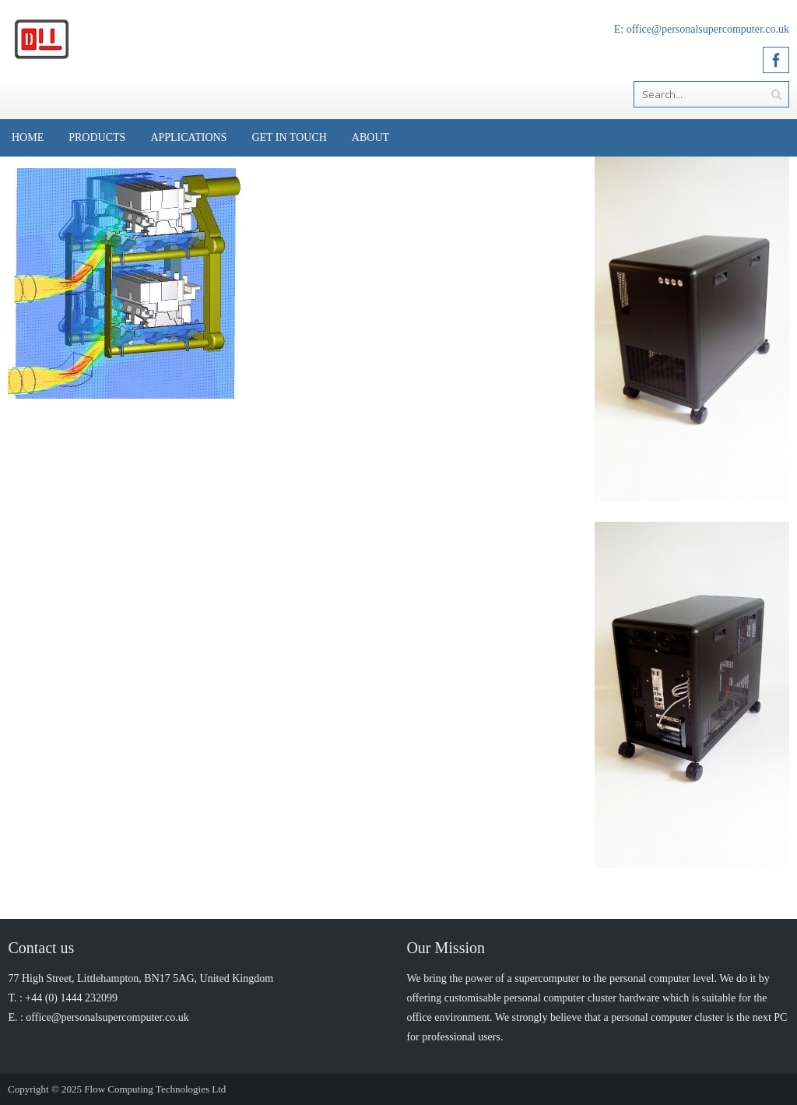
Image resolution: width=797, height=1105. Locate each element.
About (370, 137)
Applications (188, 137)
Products (96, 137)
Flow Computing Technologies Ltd (155, 1089)
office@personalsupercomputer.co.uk (708, 29)
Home (28, 137)
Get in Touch (288, 137)
